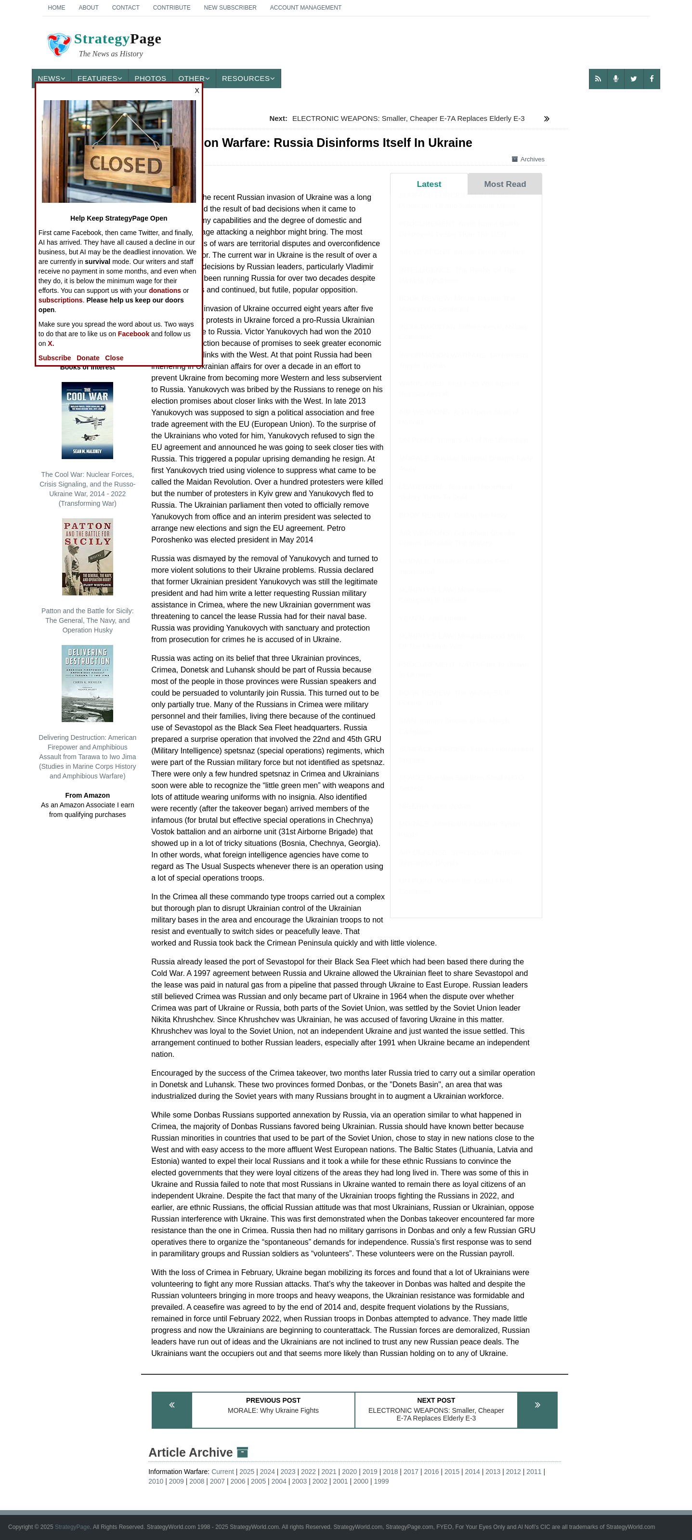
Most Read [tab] (505, 184)
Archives (528, 159)
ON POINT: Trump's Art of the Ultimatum (463, 449)
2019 (370, 1471)
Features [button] (100, 78)
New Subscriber (230, 7)
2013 (492, 1471)
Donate (88, 358)
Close (114, 358)
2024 (267, 1471)
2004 (279, 1481)
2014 (472, 1471)
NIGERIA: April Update (435, 815)
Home (56, 7)
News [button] (52, 78)
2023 (287, 1471)
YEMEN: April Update (433, 627)
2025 (246, 1471)
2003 (299, 1481)
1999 (381, 1481)
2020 (349, 1471)
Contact (126, 7)
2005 (258, 1481)
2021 (329, 1471)
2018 (390, 1471)
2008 (196, 1481)
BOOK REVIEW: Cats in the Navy (453, 524)
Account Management (305, 7)
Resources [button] (248, 78)
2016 (431, 1471)
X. (51, 343)
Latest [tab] (429, 184)
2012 (513, 1471)
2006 (237, 1481)
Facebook (133, 334)
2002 (320, 1481)
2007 (217, 1481)
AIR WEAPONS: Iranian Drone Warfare (462, 261)
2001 (340, 1481)
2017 (411, 1471)
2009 (176, 1481)
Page (103, 46)
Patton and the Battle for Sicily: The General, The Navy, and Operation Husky (87, 576)
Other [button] (194, 78)
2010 (155, 1481)
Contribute (172, 7)
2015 (451, 1471)
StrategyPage (72, 1527)
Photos (150, 78)
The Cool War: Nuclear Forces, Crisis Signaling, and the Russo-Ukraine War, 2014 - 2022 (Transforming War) (87, 444)
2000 (360, 1481)
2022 (308, 1471)
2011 (533, 1471)
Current (222, 1471)
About (88, 7)
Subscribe (55, 358)
